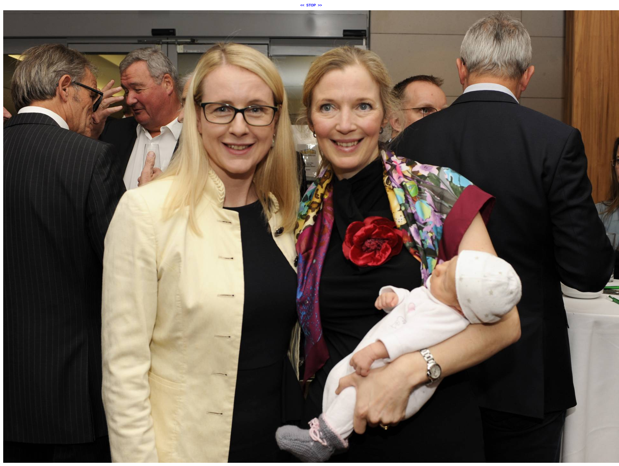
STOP (311, 5)
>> (320, 5)
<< (302, 5)
